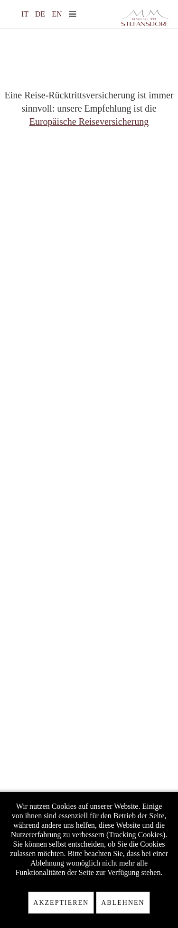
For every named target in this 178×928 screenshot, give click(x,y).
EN (57, 14)
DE (41, 14)
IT (25, 14)
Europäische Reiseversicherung (89, 121)
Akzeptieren (61, 902)
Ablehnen (122, 902)
